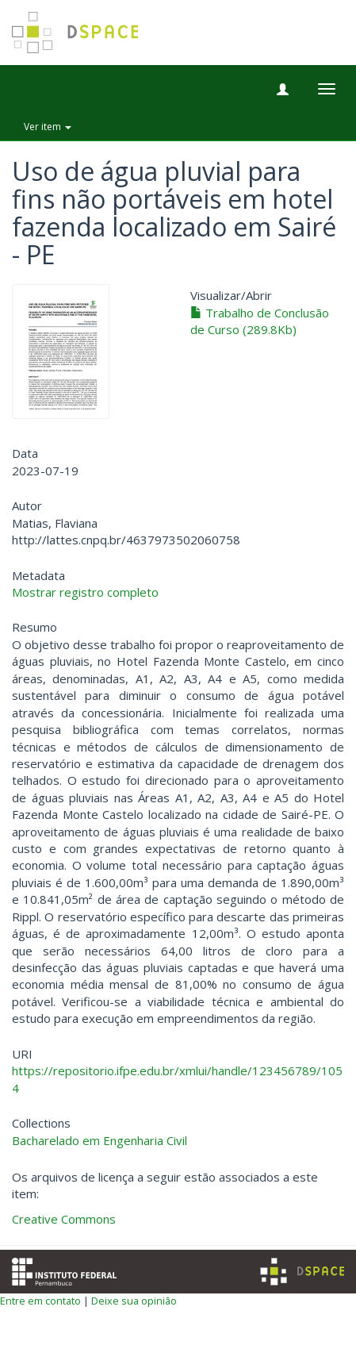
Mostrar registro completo (85, 592)
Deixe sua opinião (134, 1300)
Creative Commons (64, 1219)
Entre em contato (40, 1300)
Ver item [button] (47, 126)
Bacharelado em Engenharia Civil (99, 1140)
